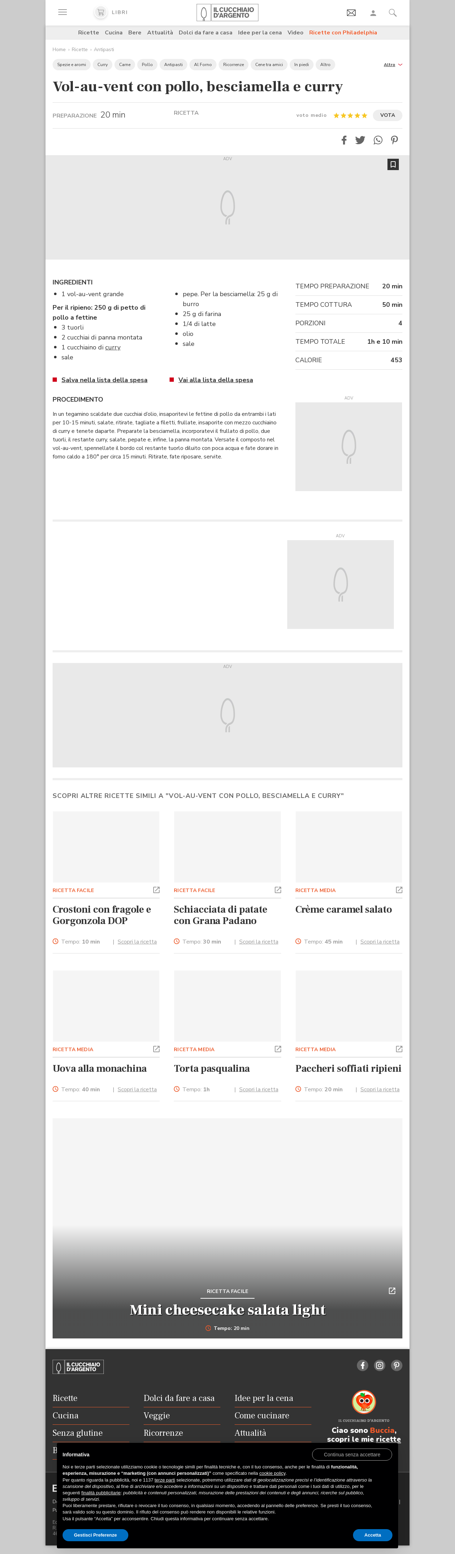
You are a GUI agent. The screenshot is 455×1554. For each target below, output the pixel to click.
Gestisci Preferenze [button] (95, 1535)
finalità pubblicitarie (101, 1492)
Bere (134, 33)
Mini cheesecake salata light (228, 1310)
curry (113, 347)
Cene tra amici (269, 64)
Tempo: (80, 942)
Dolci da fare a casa (205, 33)
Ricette (88, 33)
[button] (393, 64)
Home (59, 49)
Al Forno (203, 64)
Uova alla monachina (100, 1068)
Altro (325, 64)
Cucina (114, 33)
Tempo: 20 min (227, 1328)
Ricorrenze (233, 64)
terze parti (165, 1480)
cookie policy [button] (272, 1473)
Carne (124, 64)
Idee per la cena (260, 33)
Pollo (147, 64)
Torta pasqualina (212, 1068)
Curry (102, 64)
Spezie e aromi (71, 64)
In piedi (301, 64)
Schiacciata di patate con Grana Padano (220, 915)
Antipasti (104, 49)
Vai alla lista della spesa (215, 380)
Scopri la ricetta (137, 942)
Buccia (382, 1430)
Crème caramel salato (343, 909)
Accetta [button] (372, 1535)
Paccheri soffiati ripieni (348, 1068)
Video (296, 33)
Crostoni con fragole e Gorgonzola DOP (102, 915)
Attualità (160, 33)
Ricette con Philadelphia (343, 33)
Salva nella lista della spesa (104, 380)
